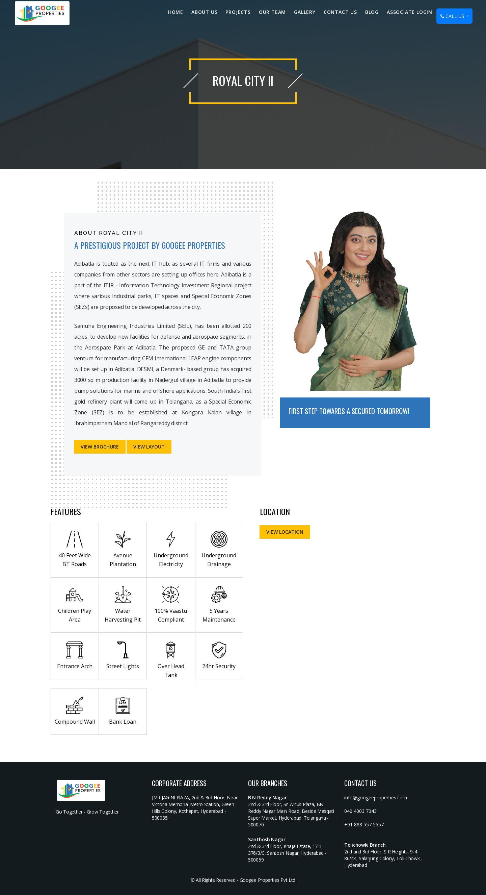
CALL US (454, 16)
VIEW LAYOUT (149, 446)
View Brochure (100, 446)
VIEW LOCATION (284, 532)
